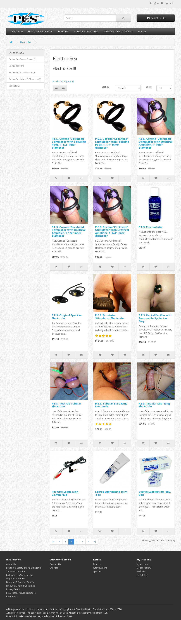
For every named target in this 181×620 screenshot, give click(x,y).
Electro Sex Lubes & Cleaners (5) (25, 79)
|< (53, 541)
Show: (149, 86)
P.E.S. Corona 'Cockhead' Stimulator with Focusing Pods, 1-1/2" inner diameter (69, 143)
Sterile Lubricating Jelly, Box (155, 493)
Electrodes (63, 31)
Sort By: (105, 86)
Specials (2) (14, 85)
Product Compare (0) (63, 81)
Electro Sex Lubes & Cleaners (118, 31)
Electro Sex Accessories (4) (22, 72)
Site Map (54, 567)
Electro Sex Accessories (86, 31)
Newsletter (142, 575)
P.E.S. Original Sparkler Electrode (67, 316)
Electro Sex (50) (16, 52)
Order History (144, 567)
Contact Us (55, 564)
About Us (11, 564)
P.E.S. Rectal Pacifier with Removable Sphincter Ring (155, 318)
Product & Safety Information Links (23, 567)
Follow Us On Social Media (19, 575)
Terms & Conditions (16, 571)
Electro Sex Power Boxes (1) (22, 59)
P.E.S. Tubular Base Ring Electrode (111, 405)
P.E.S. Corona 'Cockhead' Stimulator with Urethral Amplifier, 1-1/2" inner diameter (68, 231)
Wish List (141, 571)
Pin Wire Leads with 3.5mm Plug (65, 493)
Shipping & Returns (15, 578)
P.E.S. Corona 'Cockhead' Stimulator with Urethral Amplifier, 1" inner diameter (155, 143)
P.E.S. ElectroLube (150, 227)
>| (95, 541)
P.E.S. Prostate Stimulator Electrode (109, 316)
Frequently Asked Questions (20, 585)
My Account (142, 564)
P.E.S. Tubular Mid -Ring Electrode (154, 405)
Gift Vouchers (100, 567)
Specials (142, 31)
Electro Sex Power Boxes (40, 31)
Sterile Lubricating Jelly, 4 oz (111, 493)
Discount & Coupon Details (20, 582)
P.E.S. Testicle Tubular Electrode (66, 405)
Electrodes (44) (16, 65)
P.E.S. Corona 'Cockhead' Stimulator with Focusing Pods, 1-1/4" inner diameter (112, 143)
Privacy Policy (13, 589)
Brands (97, 564)
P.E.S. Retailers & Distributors (20, 592)
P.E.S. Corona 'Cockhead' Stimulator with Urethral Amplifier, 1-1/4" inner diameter (112, 231)
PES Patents (12, 596)
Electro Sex (17, 31)
